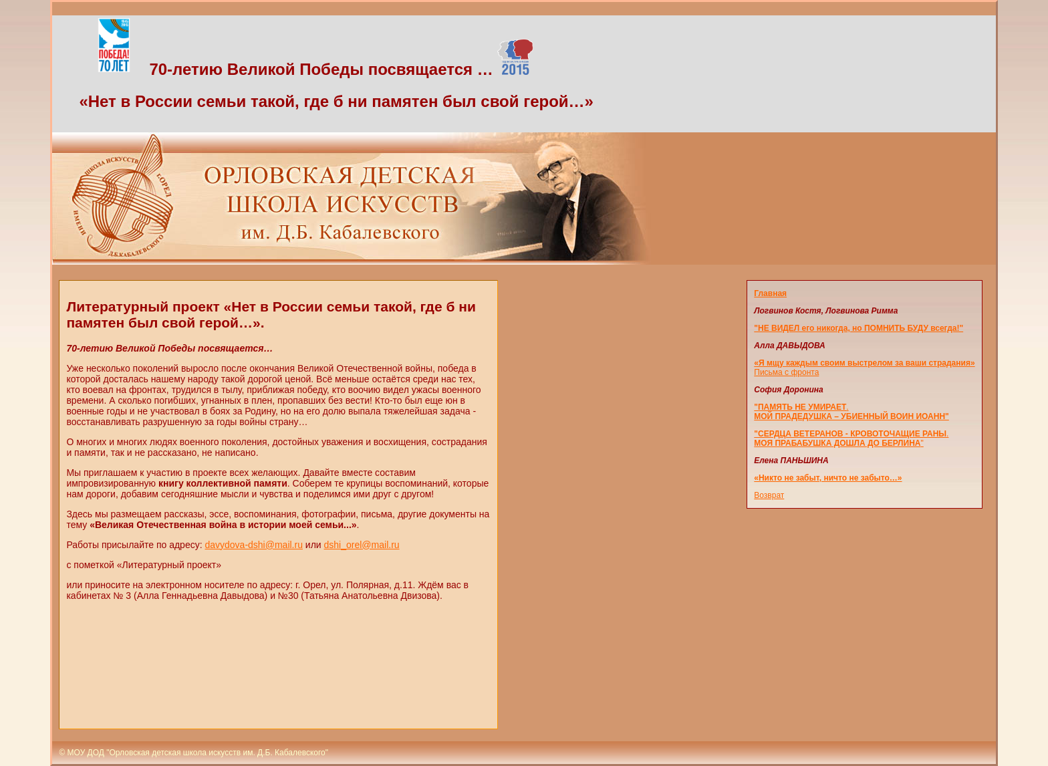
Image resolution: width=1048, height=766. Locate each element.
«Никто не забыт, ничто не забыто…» (828, 478)
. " (851, 438)
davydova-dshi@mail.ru (254, 544)
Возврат (769, 495)
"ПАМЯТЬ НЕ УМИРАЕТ (800, 407)
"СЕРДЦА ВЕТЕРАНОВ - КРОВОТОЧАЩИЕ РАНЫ (850, 433)
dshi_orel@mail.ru (362, 544)
